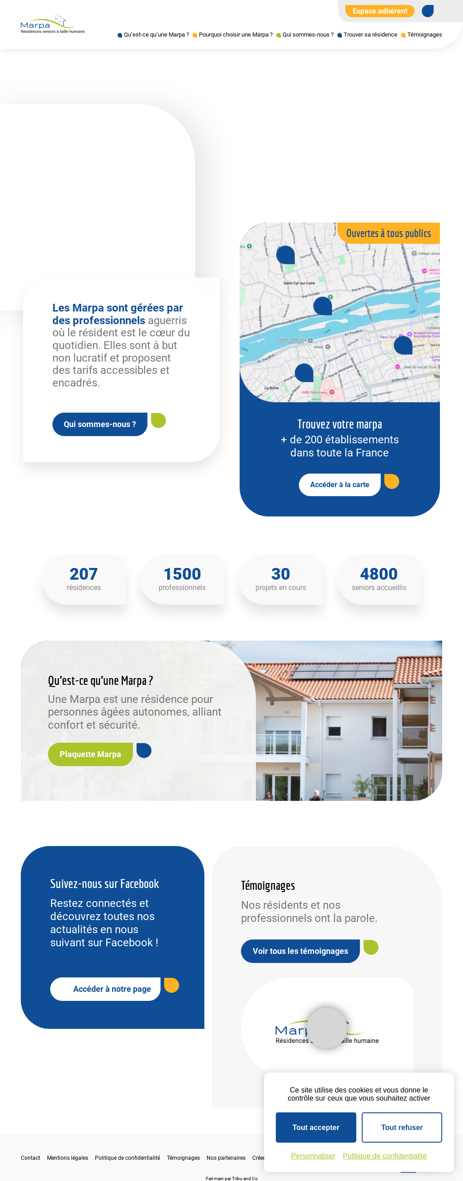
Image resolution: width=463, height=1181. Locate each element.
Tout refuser (402, 1127)
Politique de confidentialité (127, 1158)
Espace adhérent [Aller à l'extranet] (380, 11)
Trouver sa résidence (370, 34)
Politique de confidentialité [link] (385, 1156)
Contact (30, 1158)
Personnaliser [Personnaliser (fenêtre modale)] (313, 1156)
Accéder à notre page (112, 989)
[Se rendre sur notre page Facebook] (428, 11)
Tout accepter (316, 1127)
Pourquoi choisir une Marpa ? (236, 34)
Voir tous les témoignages (300, 951)
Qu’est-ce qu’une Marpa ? (156, 34)
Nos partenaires (226, 1158)
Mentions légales (67, 1158)
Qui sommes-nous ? (308, 34)
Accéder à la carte (339, 484)
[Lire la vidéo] (327, 1028)
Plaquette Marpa (90, 754)
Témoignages (424, 34)
